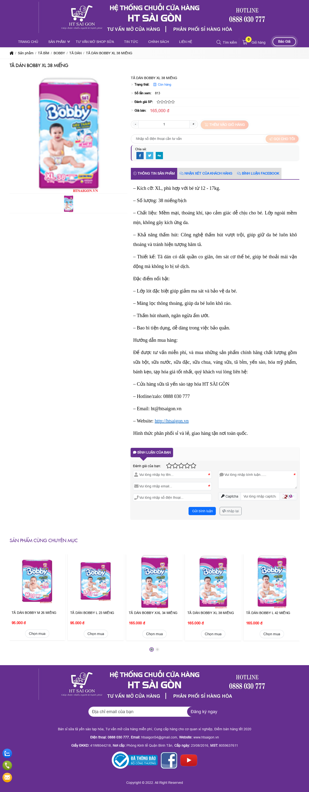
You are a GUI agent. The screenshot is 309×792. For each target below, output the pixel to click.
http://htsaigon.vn (172, 420)
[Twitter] (149, 155)
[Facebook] (140, 155)
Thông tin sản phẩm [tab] (154, 173)
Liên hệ (185, 42)
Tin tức (131, 42)
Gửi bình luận (202, 511)
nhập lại (230, 511)
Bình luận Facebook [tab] (258, 173)
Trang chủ (28, 42)
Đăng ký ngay (204, 711)
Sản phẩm (57, 42)
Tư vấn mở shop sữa (95, 42)
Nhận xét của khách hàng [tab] (206, 173)
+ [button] (193, 124)
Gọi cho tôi (282, 139)
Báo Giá (284, 41)
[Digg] (159, 155)
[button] (219, 42)
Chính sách (158, 42)
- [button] (135, 124)
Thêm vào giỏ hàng (224, 125)
